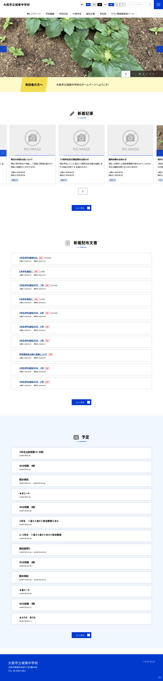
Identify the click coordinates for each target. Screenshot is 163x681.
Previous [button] (3, 49)
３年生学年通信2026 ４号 (31, 340)
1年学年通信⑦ (26, 271)
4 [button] (150, 74)
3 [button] (146, 74)
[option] (81, 47)
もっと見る (80, 208)
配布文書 (90, 13)
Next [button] (160, 49)
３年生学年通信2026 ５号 (31, 326)
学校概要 (50, 13)
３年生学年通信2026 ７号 (31, 285)
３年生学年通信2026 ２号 (31, 381)
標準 (111, 4)
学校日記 (63, 13)
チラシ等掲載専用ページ (122, 13)
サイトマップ (149, 661)
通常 (88, 4)
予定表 (103, 13)
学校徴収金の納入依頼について (33, 354)
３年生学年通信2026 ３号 (31, 368)
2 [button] (143, 74)
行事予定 (77, 13)
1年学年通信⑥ (26, 299)
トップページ (35, 13)
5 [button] (153, 74)
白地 (94, 4)
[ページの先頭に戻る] (160, 677)
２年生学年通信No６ (28, 257)
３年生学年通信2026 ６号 (31, 312)
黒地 (99, 4)
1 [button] (139, 74)
